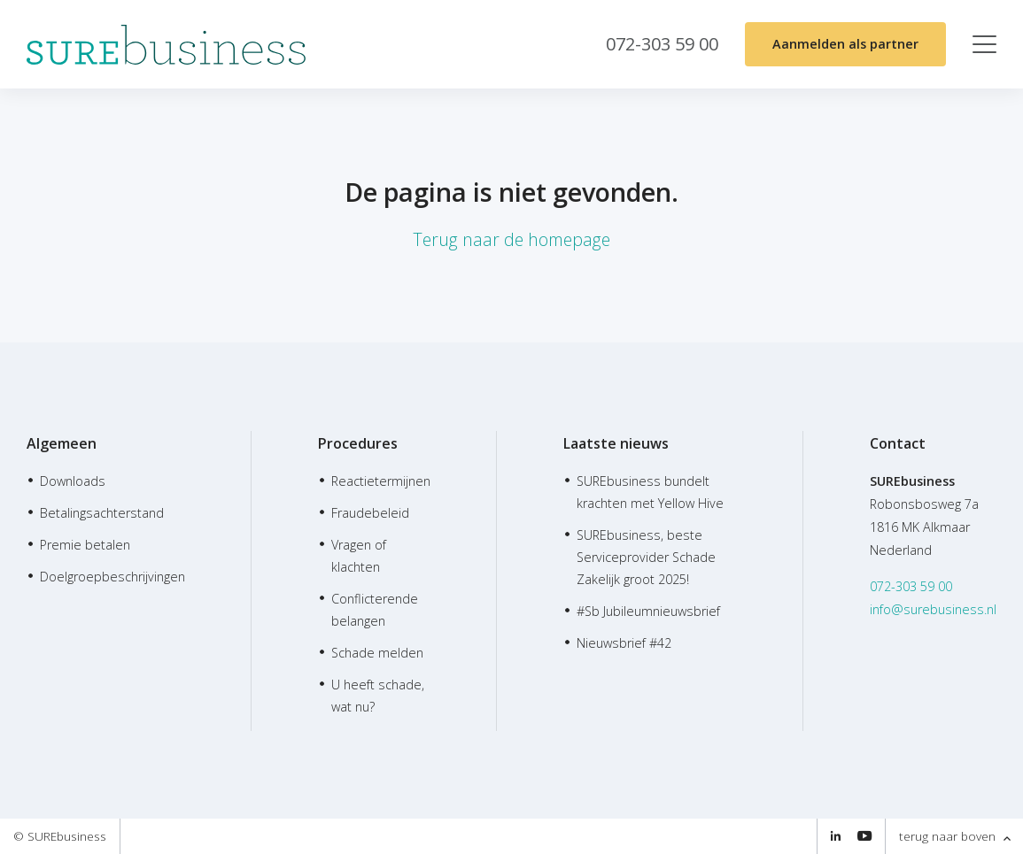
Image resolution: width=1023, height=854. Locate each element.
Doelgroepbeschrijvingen (112, 576)
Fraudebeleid (370, 512)
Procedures (358, 443)
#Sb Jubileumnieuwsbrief (648, 611)
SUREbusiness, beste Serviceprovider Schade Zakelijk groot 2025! (646, 557)
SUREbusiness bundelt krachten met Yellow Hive (650, 492)
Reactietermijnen (380, 481)
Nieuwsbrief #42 (624, 643)
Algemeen (62, 443)
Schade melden (377, 652)
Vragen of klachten (358, 555)
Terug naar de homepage (511, 239)
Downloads (72, 481)
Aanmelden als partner (845, 43)
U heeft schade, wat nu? (377, 695)
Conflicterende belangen (374, 609)
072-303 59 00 (911, 586)
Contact (898, 443)
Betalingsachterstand (102, 512)
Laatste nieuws (616, 443)
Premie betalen (85, 544)
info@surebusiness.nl (933, 609)
